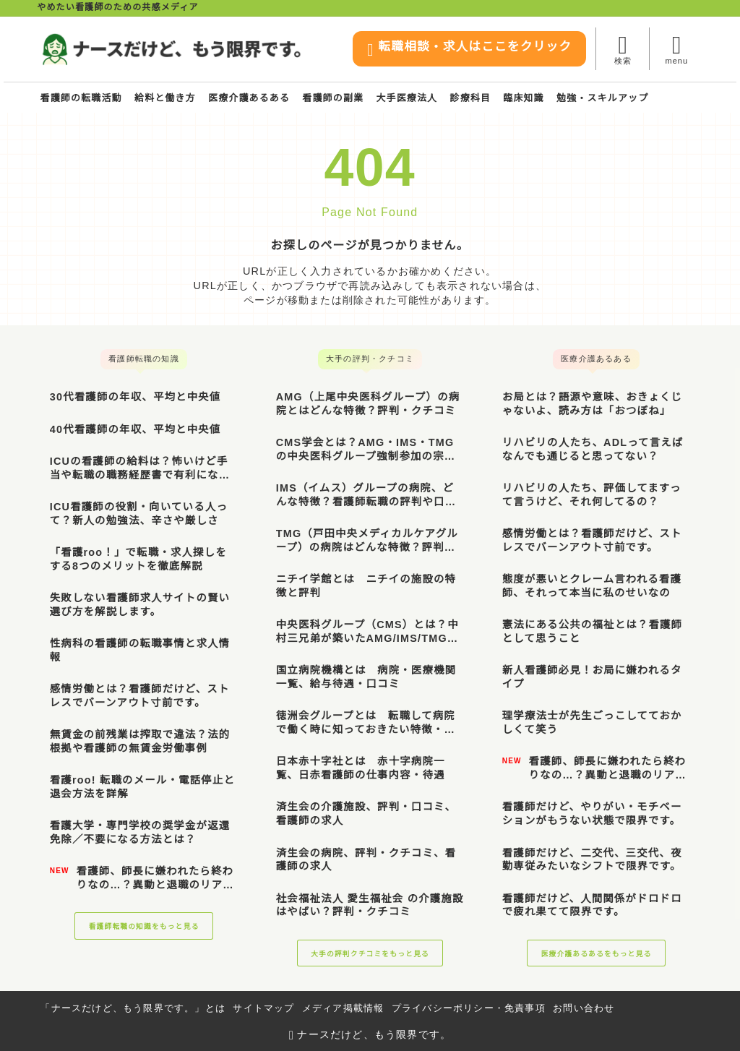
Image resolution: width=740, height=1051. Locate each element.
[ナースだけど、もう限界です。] (171, 49)
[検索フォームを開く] (622, 48)
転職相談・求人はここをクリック (452, 50)
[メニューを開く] (676, 48)
